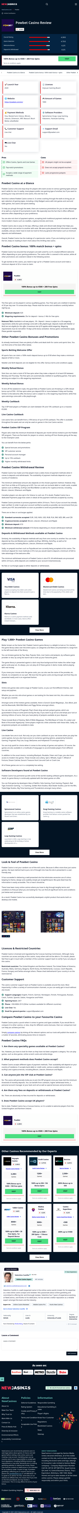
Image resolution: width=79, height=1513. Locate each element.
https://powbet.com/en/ (13, 102)
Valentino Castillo (22, 1275)
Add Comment (72, 1353)
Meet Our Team (8, 1410)
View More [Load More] (39, 630)
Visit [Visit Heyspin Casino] (14, 1191)
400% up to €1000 (65, 1232)
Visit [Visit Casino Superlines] (65, 1240)
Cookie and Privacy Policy (29, 1412)
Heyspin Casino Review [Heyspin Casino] (13, 1169)
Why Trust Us (7, 1414)
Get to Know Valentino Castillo (15, 1309)
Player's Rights (43, 1413)
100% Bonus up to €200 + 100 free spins (13, 1184)
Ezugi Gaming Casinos (52, 809)
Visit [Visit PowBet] (67, 59)
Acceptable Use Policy (29, 1425)
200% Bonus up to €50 (65, 1184)
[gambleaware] (42, 1499)
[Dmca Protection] (6, 1499)
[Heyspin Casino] (7, 1161)
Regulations (42, 1422)
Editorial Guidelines (28, 1403)
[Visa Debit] (20, 580)
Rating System (26, 1407)
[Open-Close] (76, 4)
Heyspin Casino (15, 1159)
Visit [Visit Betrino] (65, 1191)
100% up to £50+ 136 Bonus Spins (39, 1184)
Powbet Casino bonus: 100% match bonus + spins (45, 73)
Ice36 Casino (43, 1159)
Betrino (67, 1159)
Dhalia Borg (19, 1324)
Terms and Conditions (29, 1418)
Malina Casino (41, 1208)
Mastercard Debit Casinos (53, 587)
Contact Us (6, 1422)
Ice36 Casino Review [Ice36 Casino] (38, 1168)
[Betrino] (59, 1161)
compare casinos (13, 1032)
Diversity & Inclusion (9, 1431)
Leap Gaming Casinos (13, 836)
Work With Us (7, 1418)
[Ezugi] (58, 802)
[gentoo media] (19, 1506)
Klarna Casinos (11, 613)
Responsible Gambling (46, 1403)
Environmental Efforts (10, 1435)
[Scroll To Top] (2, 1379)
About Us (5, 1406)
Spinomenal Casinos (13, 809)
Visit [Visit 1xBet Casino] (14, 1241)
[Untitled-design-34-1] (55, 1498)
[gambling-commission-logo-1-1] (6, 1505)
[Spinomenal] (20, 802)
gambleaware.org (15, 1474)
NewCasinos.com (7, 10)
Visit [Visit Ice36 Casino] (39, 1191)
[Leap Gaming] (20, 829)
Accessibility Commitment (11, 1440)
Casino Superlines (67, 1208)
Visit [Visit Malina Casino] (39, 1241)
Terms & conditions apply (12, 63)
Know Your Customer (46, 1417)
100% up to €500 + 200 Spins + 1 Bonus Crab (39, 1234)
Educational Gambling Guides (47, 1408)
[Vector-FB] (75, 1388)
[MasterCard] (58, 580)
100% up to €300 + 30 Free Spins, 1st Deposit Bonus (13, 1234)
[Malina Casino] (33, 1209)
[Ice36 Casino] (33, 1161)
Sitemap (41, 1434)
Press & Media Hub (9, 1427)
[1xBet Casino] (7, 1209)
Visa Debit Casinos (12, 587)
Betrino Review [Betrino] (64, 1168)
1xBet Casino (17, 1208)
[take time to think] (68, 1498)
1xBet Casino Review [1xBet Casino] (12, 1216)
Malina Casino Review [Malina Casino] (38, 1217)
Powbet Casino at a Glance (16, 73)
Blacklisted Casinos (45, 1426)
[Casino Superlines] (58, 1209)
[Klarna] (20, 606)
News (40, 1430)
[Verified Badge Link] (29, 1499)
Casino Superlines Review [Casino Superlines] (64, 1217)
